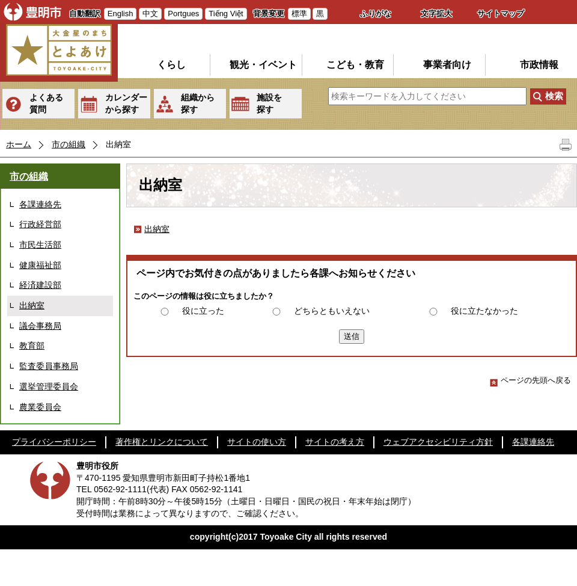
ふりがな (375, 13)
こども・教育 (355, 65)
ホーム (18, 144)
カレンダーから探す (126, 103)
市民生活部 (40, 244)
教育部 (31, 345)
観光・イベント (263, 65)
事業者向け (447, 65)
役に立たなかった (484, 311)
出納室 (31, 305)
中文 (150, 13)
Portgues (183, 13)
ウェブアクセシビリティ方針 (438, 442)
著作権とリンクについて (161, 442)
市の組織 (68, 144)
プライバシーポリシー (54, 442)
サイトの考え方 (334, 442)
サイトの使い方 (256, 442)
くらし (171, 65)
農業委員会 (40, 407)
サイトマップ (500, 13)
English (120, 13)
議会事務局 (40, 326)
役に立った (203, 311)
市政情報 (539, 65)
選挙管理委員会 (48, 386)
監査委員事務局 (48, 366)
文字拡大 (436, 13)
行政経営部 (40, 224)
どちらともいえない (332, 311)
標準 (299, 13)
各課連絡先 (40, 204)
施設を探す (269, 103)
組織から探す (198, 103)
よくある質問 (46, 103)
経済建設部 (40, 285)
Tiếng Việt (226, 13)
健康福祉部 (40, 265)
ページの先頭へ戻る (530, 380)
